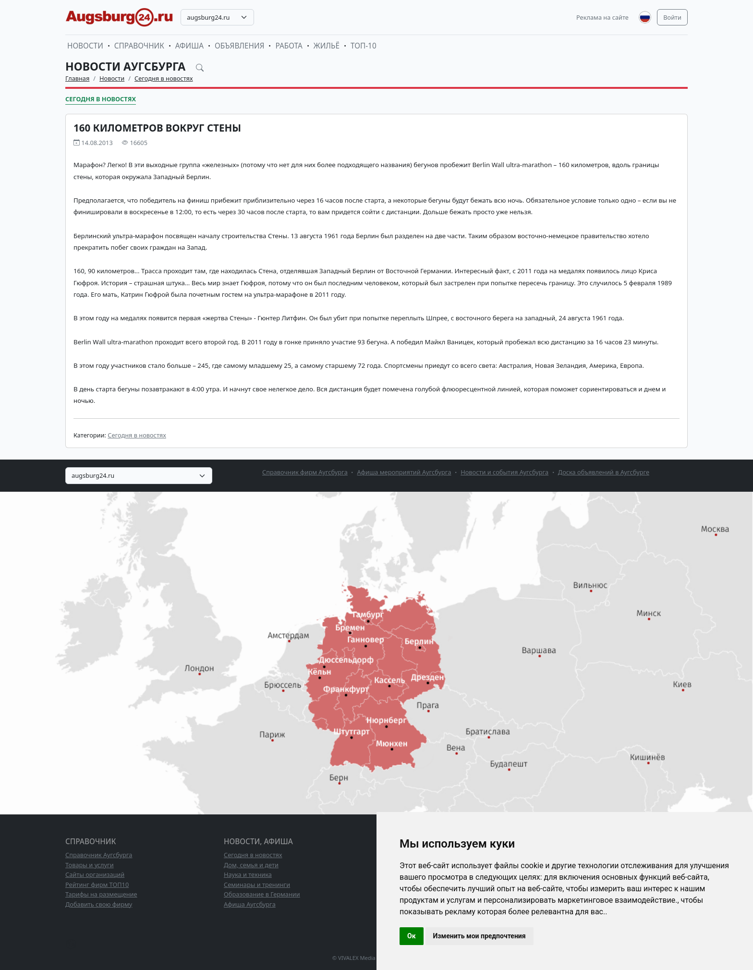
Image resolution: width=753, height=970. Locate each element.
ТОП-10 (363, 46)
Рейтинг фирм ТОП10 (97, 884)
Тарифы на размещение (101, 894)
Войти (672, 17)
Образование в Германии (262, 894)
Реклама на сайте (602, 17)
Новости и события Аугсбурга (504, 472)
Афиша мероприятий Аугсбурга (404, 472)
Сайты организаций (94, 874)
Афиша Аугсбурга (250, 904)
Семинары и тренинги (257, 884)
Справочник (139, 46)
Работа (288, 46)
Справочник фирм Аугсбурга (305, 472)
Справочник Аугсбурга (98, 854)
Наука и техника (248, 874)
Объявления (240, 46)
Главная (77, 78)
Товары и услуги (89, 865)
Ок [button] (411, 936)
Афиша (189, 46)
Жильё (327, 46)
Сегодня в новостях (163, 78)
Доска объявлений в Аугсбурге (603, 472)
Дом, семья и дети (251, 865)
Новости (85, 46)
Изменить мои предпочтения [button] (479, 936)
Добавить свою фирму (98, 904)
